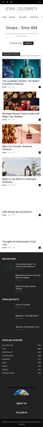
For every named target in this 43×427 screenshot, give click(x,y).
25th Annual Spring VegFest (17, 211)
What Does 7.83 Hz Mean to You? (27, 327)
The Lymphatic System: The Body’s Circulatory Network (20, 82)
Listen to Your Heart (23, 305)
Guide (4, 87)
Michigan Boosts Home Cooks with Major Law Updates (21, 115)
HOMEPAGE (28, 43)
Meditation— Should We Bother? (27, 316)
